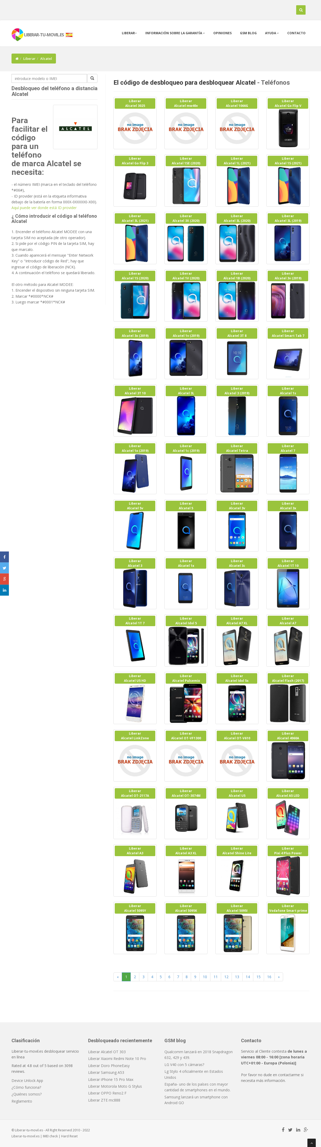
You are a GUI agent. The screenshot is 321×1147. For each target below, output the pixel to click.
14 (248, 976)
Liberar (129, 33)
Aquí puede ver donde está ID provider (44, 207)
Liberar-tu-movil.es (25, 1136)
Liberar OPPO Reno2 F (107, 1093)
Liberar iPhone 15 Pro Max (110, 1079)
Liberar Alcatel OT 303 (107, 1051)
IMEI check (50, 1136)
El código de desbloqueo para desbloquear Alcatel (184, 82)
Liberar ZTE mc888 (104, 1100)
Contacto (296, 33)
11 (216, 976)
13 (237, 976)
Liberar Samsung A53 (106, 1072)
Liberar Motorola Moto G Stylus (115, 1086)
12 (226, 976)
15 (258, 976)
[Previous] (117, 976)
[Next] (278, 976)
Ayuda (272, 33)
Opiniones (222, 33)
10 (205, 976)
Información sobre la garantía (175, 33)
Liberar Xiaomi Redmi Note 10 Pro (117, 1058)
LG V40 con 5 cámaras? (184, 1064)
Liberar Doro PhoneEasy (109, 1065)
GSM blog (248, 33)
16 (269, 976)
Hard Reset (69, 1136)
